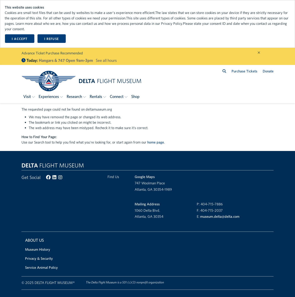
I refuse (51, 39)
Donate (268, 71)
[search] (224, 71)
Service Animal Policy (41, 267)
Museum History (37, 249)
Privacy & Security (39, 258)
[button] (29, 96)
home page (155, 142)
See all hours (106, 60)
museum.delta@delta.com (219, 216)
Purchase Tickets (244, 71)
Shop (135, 96)
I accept (19, 39)
